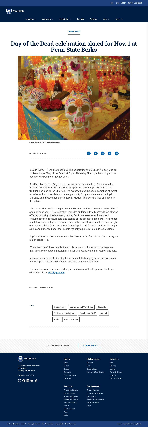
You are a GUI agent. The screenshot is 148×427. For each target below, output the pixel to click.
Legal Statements (70, 424)
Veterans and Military (70, 403)
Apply (123, 3)
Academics (29, 19)
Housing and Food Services (96, 372)
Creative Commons (52, 142)
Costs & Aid (63, 19)
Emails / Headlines (93, 390)
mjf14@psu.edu (56, 272)
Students (102, 307)
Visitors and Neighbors (64, 313)
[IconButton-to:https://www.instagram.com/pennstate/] (19, 380)
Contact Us (67, 378)
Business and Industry (71, 399)
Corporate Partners (116, 378)
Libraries (113, 369)
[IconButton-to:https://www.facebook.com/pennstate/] (23, 380)
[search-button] (112, 3)
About (118, 19)
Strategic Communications (95, 399)
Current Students (69, 393)
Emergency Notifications (95, 393)
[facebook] (89, 154)
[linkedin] (103, 154)
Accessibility (59, 424)
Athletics (93, 19)
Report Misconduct (93, 403)
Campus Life (74, 31)
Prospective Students (71, 390)
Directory (113, 366)
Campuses (67, 372)
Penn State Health (70, 375)
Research (80, 19)
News (105, 19)
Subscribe (89, 345)
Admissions (46, 19)
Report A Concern (135, 3)
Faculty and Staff (88, 313)
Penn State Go (91, 396)
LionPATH (113, 375)
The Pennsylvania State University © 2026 (129, 424)
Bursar (89, 366)
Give (117, 3)
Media (66, 415)
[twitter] (96, 154)
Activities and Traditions (81, 307)
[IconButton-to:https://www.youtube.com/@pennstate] (32, 380)
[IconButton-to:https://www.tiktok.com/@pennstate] (36, 380)
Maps (111, 363)
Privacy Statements (34, 424)
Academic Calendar (116, 372)
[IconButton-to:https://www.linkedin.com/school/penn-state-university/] (27, 380)
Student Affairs (92, 369)
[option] (26, 375)
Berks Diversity (71, 319)
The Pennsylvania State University (16, 424)
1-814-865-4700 (28, 375)
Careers (66, 366)
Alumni (104, 313)
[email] (109, 154)
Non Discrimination (48, 424)
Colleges (66, 369)
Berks (56, 319)
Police (89, 406)
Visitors (66, 406)
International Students (71, 396)
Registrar (90, 363)
